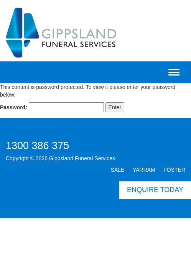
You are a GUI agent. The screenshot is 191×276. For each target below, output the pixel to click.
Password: (52, 107)
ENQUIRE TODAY (155, 190)
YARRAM (144, 170)
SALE (118, 170)
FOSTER (174, 170)
